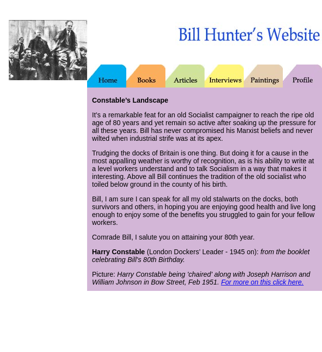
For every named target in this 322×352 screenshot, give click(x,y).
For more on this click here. (262, 282)
